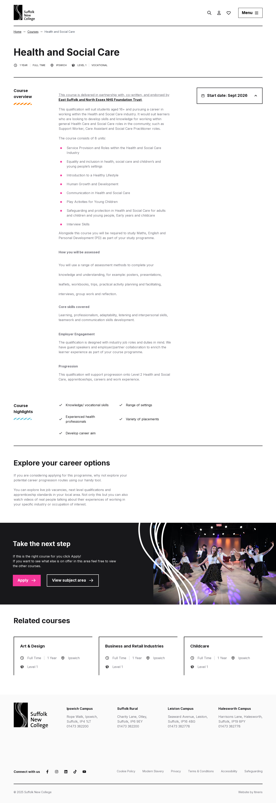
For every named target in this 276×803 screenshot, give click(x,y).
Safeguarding (253, 771)
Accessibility (229, 771)
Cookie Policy (126, 771)
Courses (31, 31)
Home (17, 31)
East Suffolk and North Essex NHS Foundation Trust (100, 100)
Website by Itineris (250, 792)
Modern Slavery (153, 771)
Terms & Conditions (201, 771)
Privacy (176, 771)
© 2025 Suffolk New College (33, 792)
